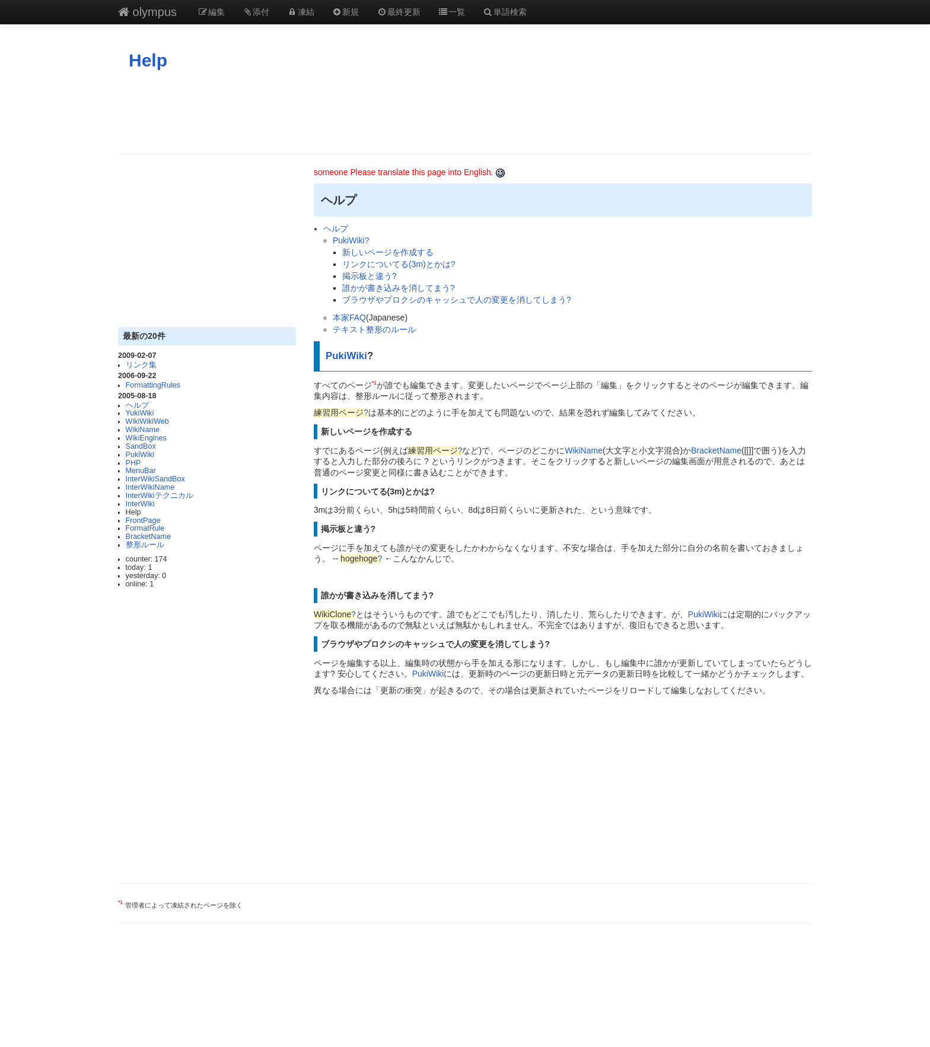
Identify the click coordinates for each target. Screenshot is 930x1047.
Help (148, 60)
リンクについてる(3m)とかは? (399, 264)
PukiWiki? (351, 240)
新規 (345, 12)
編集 (211, 12)
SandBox (141, 446)
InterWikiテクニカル (159, 495)
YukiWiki (140, 413)
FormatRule (145, 528)
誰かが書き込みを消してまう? (398, 288)
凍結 (300, 12)
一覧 (452, 12)
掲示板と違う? (369, 276)
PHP (133, 463)
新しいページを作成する (388, 252)
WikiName (143, 430)
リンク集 (141, 365)
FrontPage (143, 520)
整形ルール (145, 545)
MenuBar (141, 471)
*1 (374, 383)
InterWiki (140, 504)
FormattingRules (153, 385)
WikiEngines (146, 438)
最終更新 (399, 12)
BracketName (148, 536)
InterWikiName (150, 487)
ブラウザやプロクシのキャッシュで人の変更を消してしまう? (456, 299)
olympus (147, 11)
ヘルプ (137, 405)
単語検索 (505, 12)
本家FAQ (349, 317)
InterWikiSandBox (155, 479)
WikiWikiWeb (147, 421)
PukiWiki (140, 454)
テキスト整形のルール (374, 329)
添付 (256, 12)
